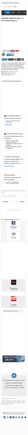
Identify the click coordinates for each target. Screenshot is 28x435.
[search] (13, 7)
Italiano (11, 412)
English (7, 412)
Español (22, 412)
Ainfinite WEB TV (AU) (12, 311)
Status (10, 403)
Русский (11, 414)
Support (19, 400)
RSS (2, 400)
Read (12, 74)
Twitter (7, 183)
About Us (14, 400)
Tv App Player (8, 124)
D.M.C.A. (3, 402)
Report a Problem (9, 166)
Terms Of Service (7, 400)
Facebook (8, 182)
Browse (11, 59)
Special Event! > (13, 306)
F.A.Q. (23, 400)
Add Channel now (14, 388)
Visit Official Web (13, 71)
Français (16, 412)
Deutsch (6, 414)
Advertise (23, 402)
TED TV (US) (14, 289)
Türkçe (22, 414)
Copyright (8, 402)
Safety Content (4, 403)
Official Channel (11, 73)
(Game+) (16, 219)
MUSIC (19, 12)
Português (17, 414)
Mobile (17, 402)
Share (18, 59)
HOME (13, 12)
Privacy (13, 402)
